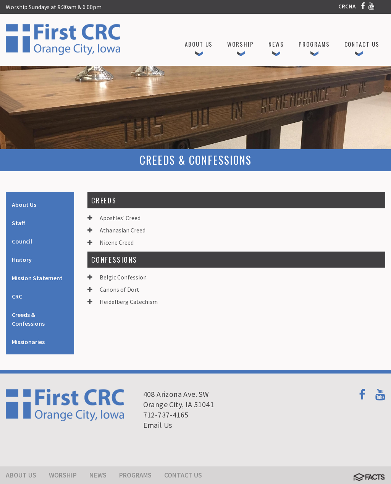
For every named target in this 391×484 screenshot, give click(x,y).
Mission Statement (37, 278)
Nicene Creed (110, 242)
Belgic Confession (117, 277)
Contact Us (183, 475)
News (98, 475)
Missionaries (28, 342)
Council (22, 241)
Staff (18, 223)
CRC (17, 296)
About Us (24, 204)
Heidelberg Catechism (122, 301)
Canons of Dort (113, 289)
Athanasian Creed (116, 230)
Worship (63, 475)
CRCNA (346, 6)
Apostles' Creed (114, 218)
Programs (135, 475)
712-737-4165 (166, 414)
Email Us (157, 425)
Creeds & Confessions (28, 319)
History (22, 259)
